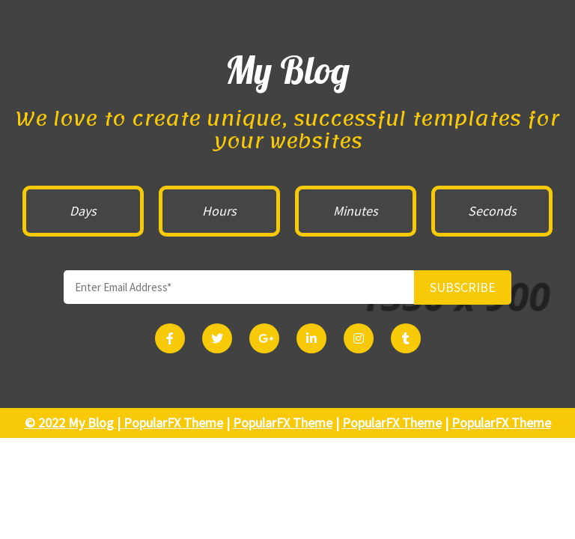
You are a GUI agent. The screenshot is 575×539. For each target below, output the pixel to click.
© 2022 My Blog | (74, 422)
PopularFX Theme (173, 422)
